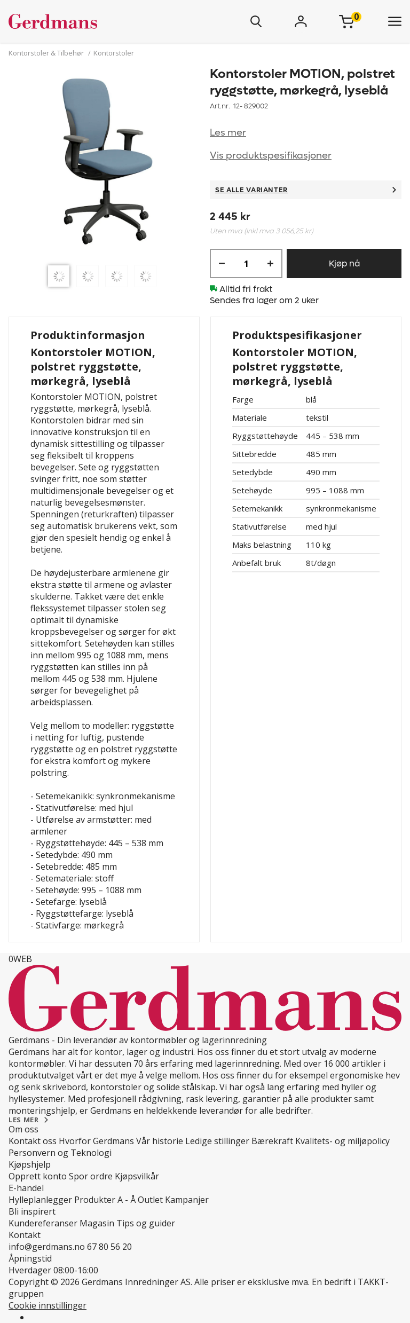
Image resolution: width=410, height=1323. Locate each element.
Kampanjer (187, 1200)
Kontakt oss (33, 1141)
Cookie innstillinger (47, 1305)
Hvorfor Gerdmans (96, 1141)
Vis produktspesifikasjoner (271, 155)
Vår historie (159, 1141)
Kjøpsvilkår (137, 1176)
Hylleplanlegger (40, 1200)
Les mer (228, 133)
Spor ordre (91, 1176)
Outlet (150, 1200)
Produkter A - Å (105, 1200)
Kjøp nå (344, 263)
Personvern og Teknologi (60, 1153)
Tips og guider (145, 1223)
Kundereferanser (43, 1223)
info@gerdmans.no (47, 1247)
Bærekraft (272, 1141)
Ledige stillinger (217, 1141)
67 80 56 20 (109, 1247)
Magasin (97, 1223)
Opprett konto (38, 1176)
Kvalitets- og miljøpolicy (342, 1141)
